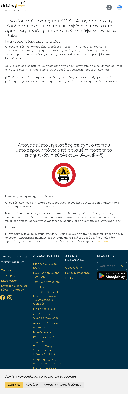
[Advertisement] (64, 117)
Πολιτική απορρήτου (78, 273)
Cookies (70, 278)
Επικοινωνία (9, 280)
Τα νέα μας (8, 275)
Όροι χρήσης (73, 267)
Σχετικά (6, 270)
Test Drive (39, 287)
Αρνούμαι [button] (32, 385)
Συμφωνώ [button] (14, 385)
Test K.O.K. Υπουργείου (47, 282)
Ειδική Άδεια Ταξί (44, 309)
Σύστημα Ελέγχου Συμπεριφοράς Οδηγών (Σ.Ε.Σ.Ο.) (44, 350)
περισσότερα (103, 241)
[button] (110, 7)
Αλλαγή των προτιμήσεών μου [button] (62, 385)
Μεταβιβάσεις (42, 332)
